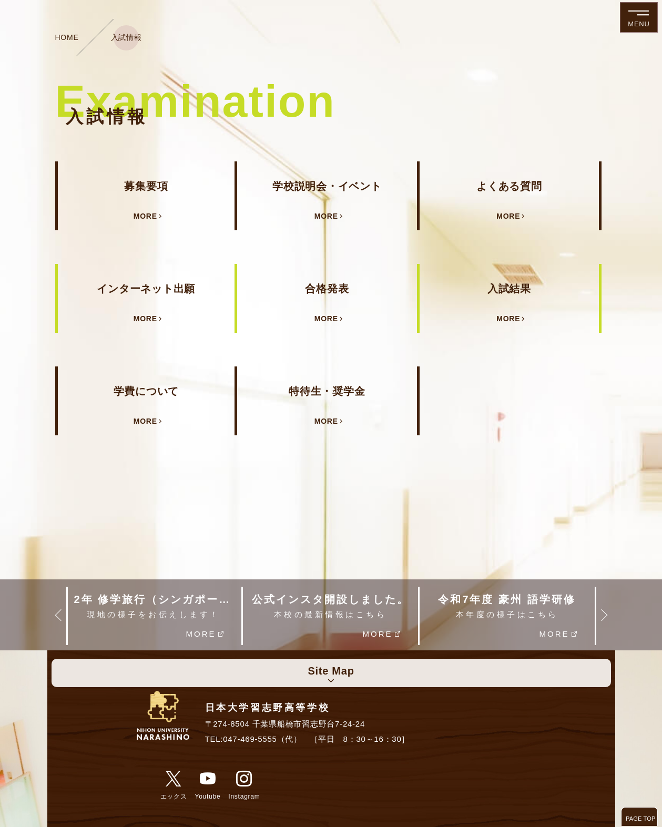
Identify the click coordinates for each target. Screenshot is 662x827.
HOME (67, 37)
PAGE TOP (641, 818)
